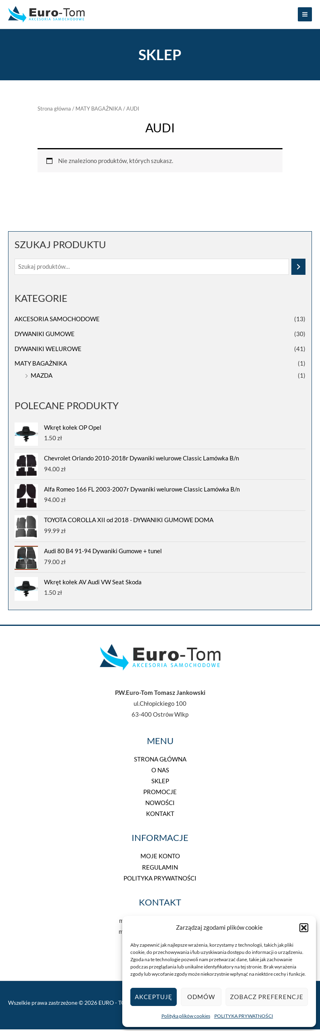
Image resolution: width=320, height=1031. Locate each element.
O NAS (160, 771)
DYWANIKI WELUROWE (48, 350)
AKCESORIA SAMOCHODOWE (57, 320)
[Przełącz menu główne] (305, 15)
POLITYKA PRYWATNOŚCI (243, 1016)
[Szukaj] (298, 268)
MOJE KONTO (160, 858)
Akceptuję (153, 996)
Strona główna (54, 110)
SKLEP (160, 782)
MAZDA (41, 377)
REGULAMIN (160, 869)
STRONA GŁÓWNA (160, 760)
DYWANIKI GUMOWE (45, 335)
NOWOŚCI (160, 804)
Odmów (201, 996)
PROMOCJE (160, 793)
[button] (304, 928)
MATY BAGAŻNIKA (41, 365)
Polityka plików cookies (185, 1016)
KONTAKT (160, 815)
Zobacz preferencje (266, 996)
